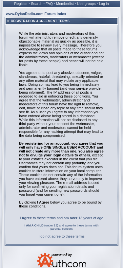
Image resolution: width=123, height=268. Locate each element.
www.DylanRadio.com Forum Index (36, 14)
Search (36, 4)
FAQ (49, 4)
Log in (104, 4)
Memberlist (65, 4)
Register (21, 4)
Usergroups (86, 4)
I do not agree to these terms (61, 236)
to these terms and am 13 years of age (61, 218)
